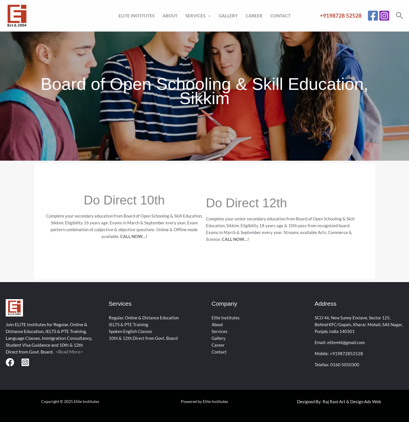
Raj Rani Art (334, 401)
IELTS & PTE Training (128, 324)
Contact (280, 15)
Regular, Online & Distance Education (144, 317)
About (170, 15)
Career (254, 15)
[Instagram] (384, 15)
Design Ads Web (365, 401)
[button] (399, 16)
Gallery (228, 15)
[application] (208, 15)
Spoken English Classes (130, 331)
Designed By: (310, 401)
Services (198, 15)
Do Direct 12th (249, 202)
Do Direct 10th (124, 199)
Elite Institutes (136, 15)
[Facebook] (373, 15)
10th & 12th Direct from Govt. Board (143, 338)
